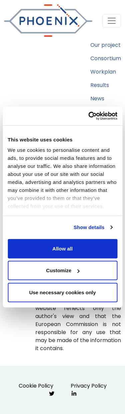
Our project (105, 45)
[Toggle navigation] (111, 20)
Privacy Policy (89, 386)
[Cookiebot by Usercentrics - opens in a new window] (89, 116)
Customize (62, 270)
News (97, 98)
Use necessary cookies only (62, 292)
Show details (89, 227)
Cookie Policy (36, 386)
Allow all (62, 248)
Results (99, 85)
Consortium (105, 58)
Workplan (103, 72)
